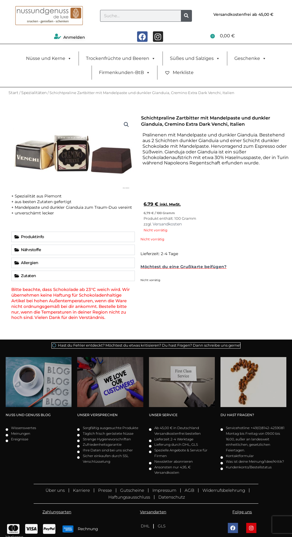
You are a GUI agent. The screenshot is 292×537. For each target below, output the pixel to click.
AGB (189, 490)
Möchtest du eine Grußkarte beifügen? (183, 266)
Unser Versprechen (97, 415)
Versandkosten (167, 224)
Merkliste (179, 72)
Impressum (164, 490)
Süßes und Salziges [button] (195, 58)
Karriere (81, 490)
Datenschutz (171, 497)
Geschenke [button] (250, 58)
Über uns (55, 490)
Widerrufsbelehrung (223, 490)
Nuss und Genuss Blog (28, 415)
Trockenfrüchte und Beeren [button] (120, 58)
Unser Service (163, 415)
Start (13, 92)
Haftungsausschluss (129, 497)
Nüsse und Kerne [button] (49, 58)
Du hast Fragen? (237, 415)
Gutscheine (132, 490)
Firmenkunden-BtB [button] (124, 73)
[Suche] (186, 15)
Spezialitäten (34, 92)
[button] (126, 124)
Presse (105, 490)
